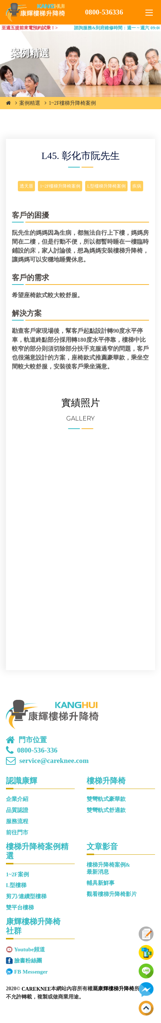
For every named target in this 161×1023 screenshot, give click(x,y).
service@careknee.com (53, 760)
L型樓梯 (16, 885)
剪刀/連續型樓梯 (26, 896)
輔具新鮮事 (101, 883)
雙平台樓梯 (20, 907)
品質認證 (17, 810)
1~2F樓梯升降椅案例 (72, 103)
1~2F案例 (17, 874)
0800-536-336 (37, 750)
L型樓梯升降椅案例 (106, 186)
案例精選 (29, 103)
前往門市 (17, 832)
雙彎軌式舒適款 (106, 810)
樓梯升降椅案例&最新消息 (108, 868)
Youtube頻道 (29, 949)
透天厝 (26, 186)
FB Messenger (31, 972)
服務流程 (17, 821)
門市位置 (33, 740)
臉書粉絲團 (28, 961)
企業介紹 (17, 799)
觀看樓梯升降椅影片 (112, 894)
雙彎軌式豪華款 (106, 799)
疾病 (136, 186)
